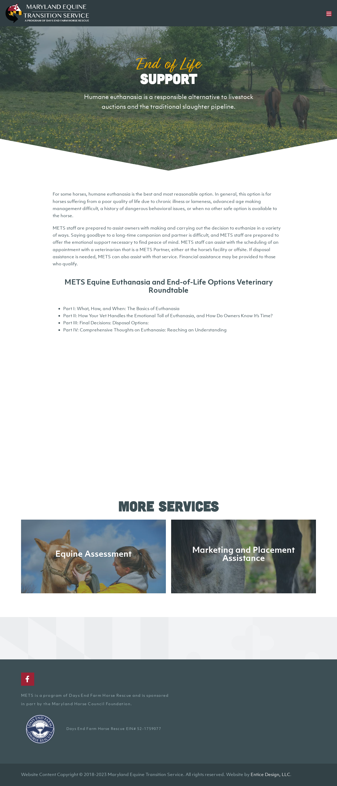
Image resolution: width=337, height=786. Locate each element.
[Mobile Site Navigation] (329, 13)
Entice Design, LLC (270, 774)
